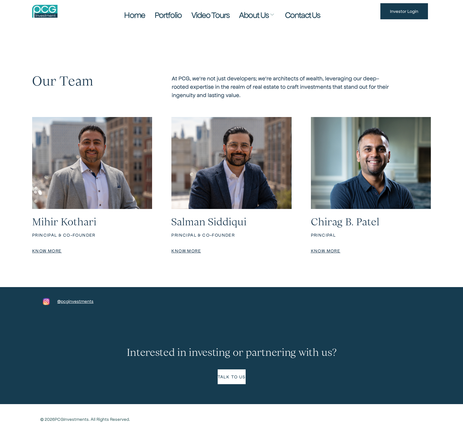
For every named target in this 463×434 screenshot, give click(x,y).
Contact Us (281, 11)
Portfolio (182, 11)
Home (157, 11)
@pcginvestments (75, 301)
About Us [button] (246, 11)
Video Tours (212, 11)
